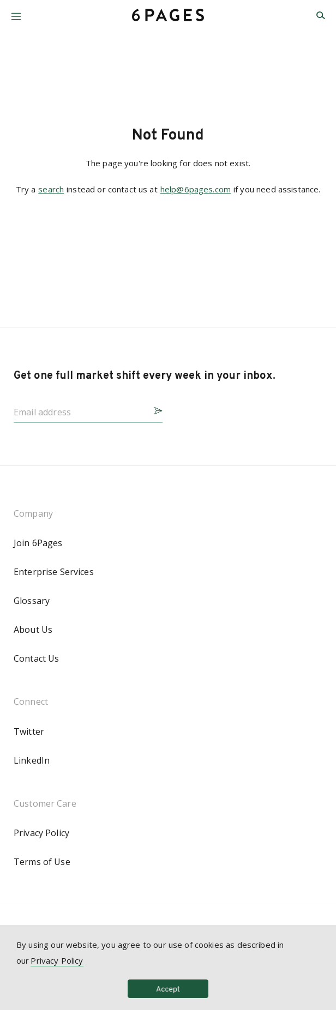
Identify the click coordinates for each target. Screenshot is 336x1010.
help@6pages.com (195, 189)
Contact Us (36, 658)
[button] (16, 12)
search (51, 189)
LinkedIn (32, 760)
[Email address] (79, 409)
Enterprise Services (54, 572)
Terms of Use (42, 862)
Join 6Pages (38, 543)
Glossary (32, 601)
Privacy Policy (41, 833)
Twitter (29, 731)
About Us (33, 630)
